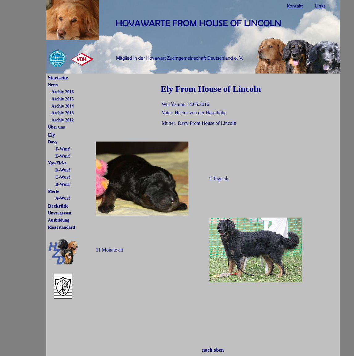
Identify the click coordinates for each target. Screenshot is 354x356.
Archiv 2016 (62, 92)
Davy (52, 142)
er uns (59, 127)
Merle (53, 191)
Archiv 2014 (62, 106)
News (53, 85)
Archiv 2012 (62, 120)
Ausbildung (58, 220)
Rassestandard (61, 227)
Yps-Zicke (57, 163)
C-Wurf (62, 177)
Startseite (58, 77)
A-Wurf (62, 198)
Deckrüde (58, 206)
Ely (51, 135)
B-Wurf (62, 184)
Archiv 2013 (62, 113)
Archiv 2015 (62, 99)
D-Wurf (62, 170)
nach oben (213, 350)
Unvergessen (59, 213)
